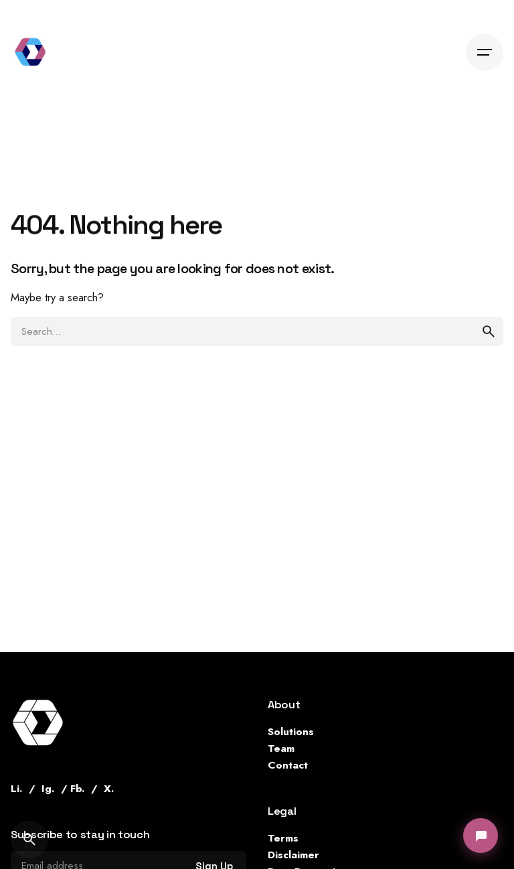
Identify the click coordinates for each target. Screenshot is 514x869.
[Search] (29, 839)
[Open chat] (480, 835)
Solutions (291, 731)
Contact (288, 765)
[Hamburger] (484, 52)
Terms (283, 838)
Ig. (47, 788)
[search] (488, 331)
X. (109, 788)
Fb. (77, 788)
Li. (16, 788)
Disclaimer (293, 854)
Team (281, 748)
